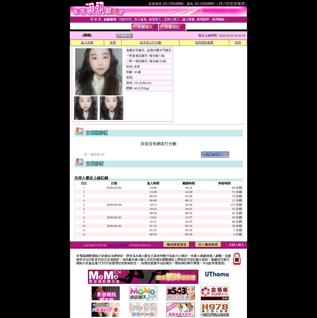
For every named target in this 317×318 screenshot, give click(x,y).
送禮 (113, 42)
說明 (238, 42)
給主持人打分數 (150, 42)
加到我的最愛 (204, 42)
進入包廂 (87, 42)
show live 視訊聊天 (118, 245)
